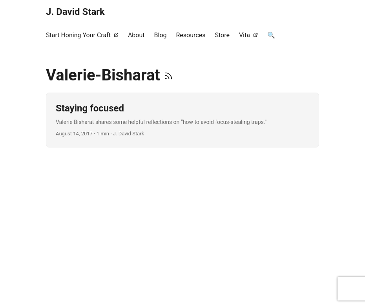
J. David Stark (75, 11)
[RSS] (168, 75)
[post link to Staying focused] (182, 120)
